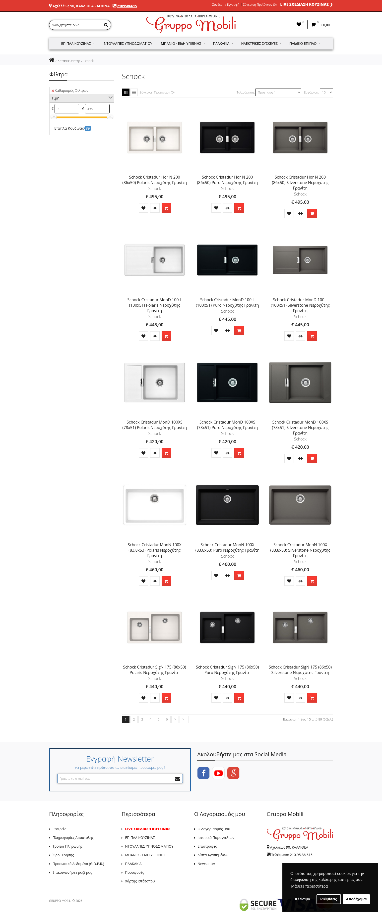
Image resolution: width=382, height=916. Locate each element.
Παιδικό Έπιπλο (304, 43)
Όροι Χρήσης (63, 855)
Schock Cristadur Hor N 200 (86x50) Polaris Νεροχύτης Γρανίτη (154, 179)
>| (184, 719)
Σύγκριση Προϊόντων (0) (260, 4)
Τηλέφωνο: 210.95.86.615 (292, 854)
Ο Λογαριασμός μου (214, 828)
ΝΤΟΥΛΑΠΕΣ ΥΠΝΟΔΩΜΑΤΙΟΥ (149, 846)
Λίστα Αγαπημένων (213, 855)
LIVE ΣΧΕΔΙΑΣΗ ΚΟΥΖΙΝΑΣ (147, 828)
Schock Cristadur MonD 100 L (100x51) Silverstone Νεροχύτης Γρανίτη (300, 305)
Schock (88, 60)
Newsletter (206, 863)
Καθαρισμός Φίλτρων (70, 90)
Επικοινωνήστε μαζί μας (72, 872)
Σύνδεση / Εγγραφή (225, 4)
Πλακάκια (223, 43)
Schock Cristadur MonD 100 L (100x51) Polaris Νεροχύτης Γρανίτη (154, 305)
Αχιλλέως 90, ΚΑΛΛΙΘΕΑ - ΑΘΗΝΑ (81, 5)
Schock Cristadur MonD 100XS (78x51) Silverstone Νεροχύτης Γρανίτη (300, 427)
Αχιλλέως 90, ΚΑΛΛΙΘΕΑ (289, 847)
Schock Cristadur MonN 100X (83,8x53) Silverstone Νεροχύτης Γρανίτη (300, 550)
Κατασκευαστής (69, 60)
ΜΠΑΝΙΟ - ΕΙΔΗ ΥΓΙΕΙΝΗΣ (145, 855)
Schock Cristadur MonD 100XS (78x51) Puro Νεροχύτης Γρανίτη (227, 424)
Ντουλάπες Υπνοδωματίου (128, 43)
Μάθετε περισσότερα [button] (309, 886)
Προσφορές (134, 872)
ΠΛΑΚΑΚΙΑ (133, 863)
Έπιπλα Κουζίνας (78, 43)
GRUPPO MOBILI (60, 901)
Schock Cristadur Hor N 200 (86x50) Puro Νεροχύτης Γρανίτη (227, 179)
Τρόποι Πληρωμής (67, 846)
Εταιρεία (59, 828)
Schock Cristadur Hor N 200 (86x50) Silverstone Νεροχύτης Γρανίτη (300, 182)
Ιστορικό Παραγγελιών (216, 837)
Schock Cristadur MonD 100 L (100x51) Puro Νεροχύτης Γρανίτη (227, 302)
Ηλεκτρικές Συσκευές (261, 43)
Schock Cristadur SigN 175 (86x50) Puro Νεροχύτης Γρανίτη (227, 669)
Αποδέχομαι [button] (356, 899)
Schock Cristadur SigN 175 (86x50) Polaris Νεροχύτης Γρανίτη (154, 669)
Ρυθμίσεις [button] (328, 899)
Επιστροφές (207, 846)
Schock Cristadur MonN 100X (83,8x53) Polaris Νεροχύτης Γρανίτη (155, 550)
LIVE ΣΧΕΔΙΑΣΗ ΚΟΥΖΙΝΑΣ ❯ (306, 4)
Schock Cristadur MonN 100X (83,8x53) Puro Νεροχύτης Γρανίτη (227, 547)
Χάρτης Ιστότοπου (140, 881)
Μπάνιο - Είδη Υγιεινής (183, 43)
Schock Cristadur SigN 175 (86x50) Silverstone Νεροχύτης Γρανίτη (300, 669)
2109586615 (127, 5)
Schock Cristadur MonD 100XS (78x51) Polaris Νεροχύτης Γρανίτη (154, 424)
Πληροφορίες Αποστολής (73, 837)
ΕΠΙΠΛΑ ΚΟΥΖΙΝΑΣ (140, 837)
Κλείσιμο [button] (302, 899)
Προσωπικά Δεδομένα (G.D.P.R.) (78, 863)
